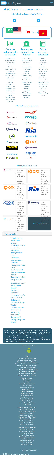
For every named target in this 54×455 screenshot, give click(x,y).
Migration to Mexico (27, 439)
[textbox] (32, 32)
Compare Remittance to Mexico (27, 371)
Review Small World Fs (27, 399)
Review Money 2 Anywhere (27, 403)
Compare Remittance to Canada (27, 373)
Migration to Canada (27, 444)
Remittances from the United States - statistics (18, 285)
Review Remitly (27, 382)
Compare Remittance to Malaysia (27, 366)
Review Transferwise (27, 391)
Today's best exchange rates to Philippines (16, 260)
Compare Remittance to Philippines (27, 362)
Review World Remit (27, 397)
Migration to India (27, 442)
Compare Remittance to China (27, 367)
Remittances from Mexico (27, 409)
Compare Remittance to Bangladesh (27, 369)
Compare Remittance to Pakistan (27, 360)
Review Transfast (27, 389)
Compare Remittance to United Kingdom (27, 364)
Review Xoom (27, 380)
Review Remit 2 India (27, 395)
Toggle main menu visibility (51, 2)
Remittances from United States (27, 407)
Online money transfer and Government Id (16, 314)
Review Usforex (27, 385)
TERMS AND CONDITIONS (29, 450)
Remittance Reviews (27, 378)
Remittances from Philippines (27, 411)
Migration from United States (27, 427)
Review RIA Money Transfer (27, 384)
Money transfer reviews (27, 165)
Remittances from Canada (27, 415)
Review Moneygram (27, 393)
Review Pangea (27, 404)
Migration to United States (27, 437)
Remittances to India (27, 422)
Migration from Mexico (27, 429)
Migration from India (27, 433)
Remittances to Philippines (27, 421)
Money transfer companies (27, 106)
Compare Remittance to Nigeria (27, 375)
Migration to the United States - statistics (16, 240)
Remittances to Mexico (27, 419)
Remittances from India (27, 413)
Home (27, 356)
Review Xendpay (27, 401)
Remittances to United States (27, 417)
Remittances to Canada (27, 424)
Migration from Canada (27, 435)
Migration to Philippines (27, 441)
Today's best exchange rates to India (16, 252)
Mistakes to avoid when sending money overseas (18, 272)
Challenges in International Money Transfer (17, 302)
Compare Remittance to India (27, 358)
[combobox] (32, 32)
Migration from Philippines (27, 431)
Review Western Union (27, 387)
